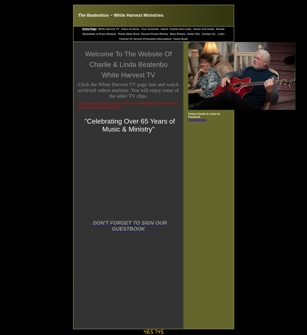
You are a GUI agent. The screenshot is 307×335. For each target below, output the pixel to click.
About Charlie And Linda (175, 29)
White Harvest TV (108, 29)
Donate (220, 29)
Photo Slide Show (129, 34)
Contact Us (208, 34)
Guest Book (180, 38)
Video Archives (130, 29)
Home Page (89, 29)
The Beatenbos (197, 119)
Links (221, 34)
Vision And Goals (203, 29)
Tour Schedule (150, 29)
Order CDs (193, 34)
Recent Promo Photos (154, 34)
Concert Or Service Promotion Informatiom (145, 38)
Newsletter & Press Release (99, 34)
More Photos (178, 34)
